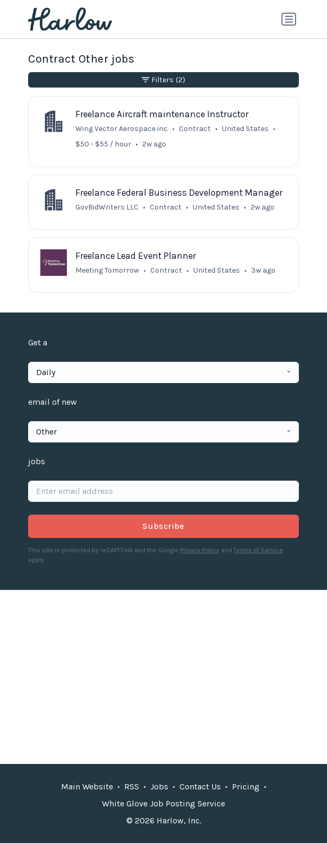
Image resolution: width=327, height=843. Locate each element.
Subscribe (163, 526)
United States (216, 270)
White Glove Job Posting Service (163, 803)
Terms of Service (258, 550)
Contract (195, 128)
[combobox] (163, 372)
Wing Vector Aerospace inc (121, 128)
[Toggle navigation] (289, 19)
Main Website (87, 786)
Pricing (246, 786)
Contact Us (200, 786)
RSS (131, 786)
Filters (163, 79)
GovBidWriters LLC (107, 207)
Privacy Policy (199, 550)
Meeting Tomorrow (107, 270)
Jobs (159, 786)
